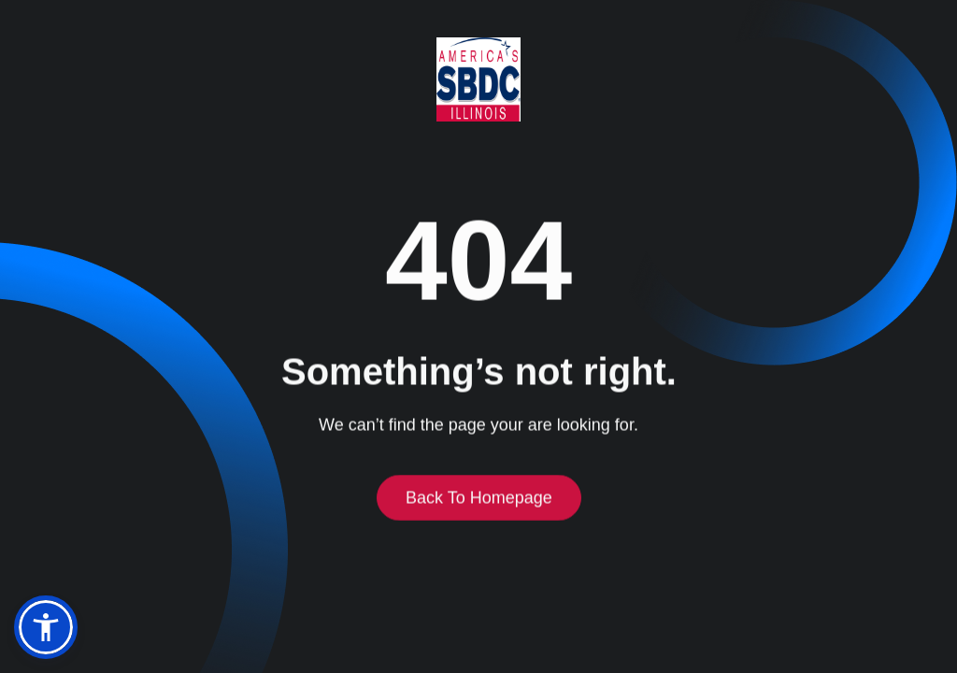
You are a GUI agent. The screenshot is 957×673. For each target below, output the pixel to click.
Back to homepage (479, 499)
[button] (46, 627)
